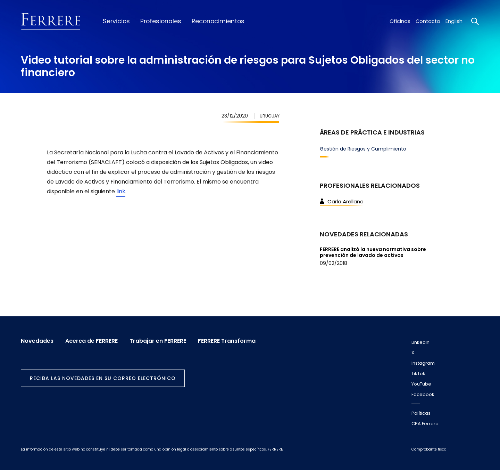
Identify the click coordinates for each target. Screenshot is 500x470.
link (120, 191)
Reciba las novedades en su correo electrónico (103, 378)
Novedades (37, 341)
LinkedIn (420, 342)
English (453, 21)
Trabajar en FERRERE (158, 341)
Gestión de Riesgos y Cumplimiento (363, 148)
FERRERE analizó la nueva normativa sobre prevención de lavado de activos (373, 252)
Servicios (116, 21)
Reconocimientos (218, 21)
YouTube (421, 384)
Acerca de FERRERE (91, 341)
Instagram (423, 363)
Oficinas (400, 21)
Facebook (422, 394)
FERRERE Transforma (227, 341)
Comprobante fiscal (429, 449)
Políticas (421, 413)
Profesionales (160, 21)
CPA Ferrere (425, 423)
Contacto (428, 21)
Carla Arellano (342, 201)
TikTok (418, 373)
